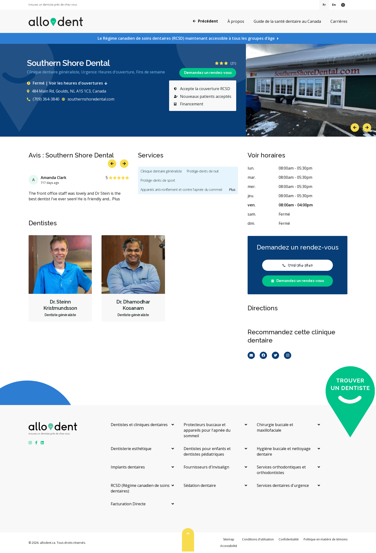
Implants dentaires (128, 467)
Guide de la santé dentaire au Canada (287, 21)
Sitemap (228, 539)
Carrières (338, 21)
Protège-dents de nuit (203, 171)
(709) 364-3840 (43, 99)
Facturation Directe (128, 503)
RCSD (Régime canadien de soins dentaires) (140, 488)
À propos (235, 21)
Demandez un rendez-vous (208, 73)
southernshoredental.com (88, 99)
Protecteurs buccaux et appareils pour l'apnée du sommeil (207, 430)
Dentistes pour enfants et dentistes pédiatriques (207, 451)
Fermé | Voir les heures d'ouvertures (68, 83)
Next (367, 127)
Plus (116, 199)
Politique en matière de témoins (325, 539)
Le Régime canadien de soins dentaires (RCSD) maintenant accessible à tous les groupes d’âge (186, 38)
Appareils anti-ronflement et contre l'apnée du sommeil (181, 189)
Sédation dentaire (200, 485)
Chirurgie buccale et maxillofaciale (275, 427)
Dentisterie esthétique (131, 448)
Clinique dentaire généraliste (161, 171)
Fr (324, 5)
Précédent (205, 21)
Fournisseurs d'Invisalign (206, 467)
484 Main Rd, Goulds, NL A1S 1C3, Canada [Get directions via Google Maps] (66, 91)
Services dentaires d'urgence (283, 485)
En (334, 5)
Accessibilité (228, 546)
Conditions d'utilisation (258, 539)
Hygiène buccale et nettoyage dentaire (284, 451)
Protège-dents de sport (158, 180)
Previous (355, 127)
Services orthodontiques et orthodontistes (281, 469)
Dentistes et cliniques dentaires (139, 424)
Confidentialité (289, 539)
